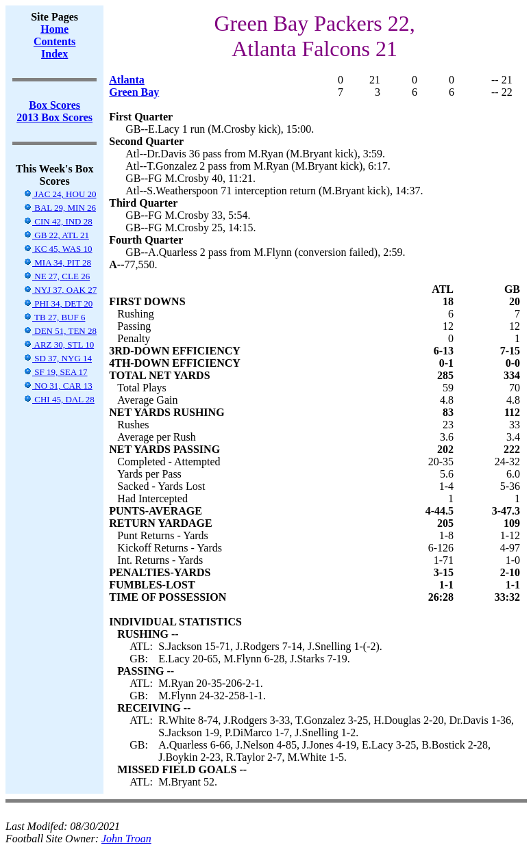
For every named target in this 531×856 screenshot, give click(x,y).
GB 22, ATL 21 (56, 235)
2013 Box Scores (54, 117)
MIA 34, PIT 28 (57, 262)
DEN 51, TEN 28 (60, 331)
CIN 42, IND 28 (57, 221)
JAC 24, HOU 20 (60, 194)
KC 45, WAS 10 (57, 249)
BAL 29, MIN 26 (59, 208)
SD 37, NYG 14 (57, 358)
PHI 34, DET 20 (57, 303)
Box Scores (54, 105)
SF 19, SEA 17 (55, 372)
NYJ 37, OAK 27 (60, 290)
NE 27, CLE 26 (56, 276)
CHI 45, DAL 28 (59, 399)
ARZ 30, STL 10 (58, 344)
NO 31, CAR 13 (57, 385)
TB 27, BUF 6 (54, 317)
